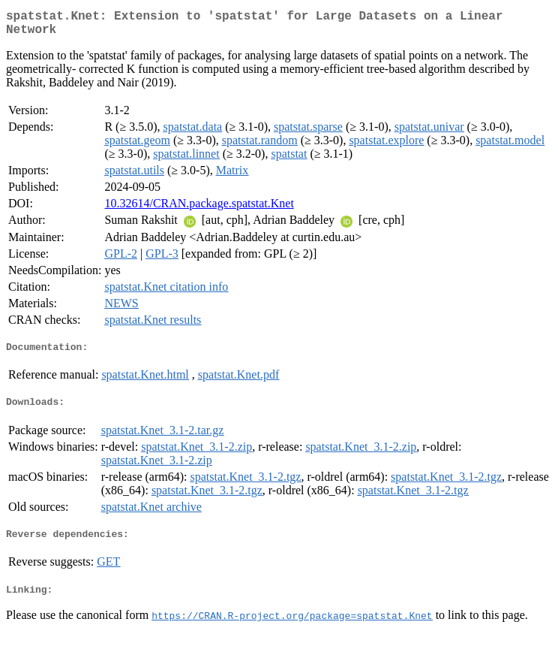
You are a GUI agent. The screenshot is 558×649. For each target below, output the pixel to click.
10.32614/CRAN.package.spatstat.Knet (198, 209)
